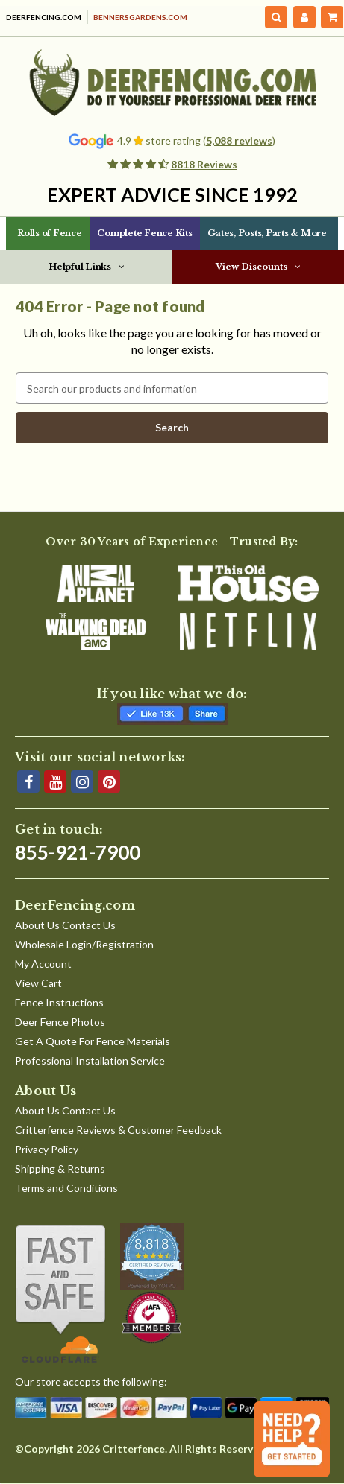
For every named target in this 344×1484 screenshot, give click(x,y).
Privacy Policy (46, 1149)
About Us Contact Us (65, 925)
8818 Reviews (204, 164)
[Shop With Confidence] (62, 1294)
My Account (43, 963)
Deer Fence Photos (60, 1021)
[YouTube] (55, 781)
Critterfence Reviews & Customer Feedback (118, 1129)
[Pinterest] (109, 781)
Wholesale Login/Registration (84, 944)
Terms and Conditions (66, 1188)
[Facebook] (28, 781)
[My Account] (304, 17)
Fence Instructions (59, 1002)
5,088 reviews (239, 140)
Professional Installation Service (90, 1060)
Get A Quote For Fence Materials (92, 1041)
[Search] (276, 17)
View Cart (38, 983)
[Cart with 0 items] (332, 17)
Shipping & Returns (60, 1168)
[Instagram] (82, 781)
